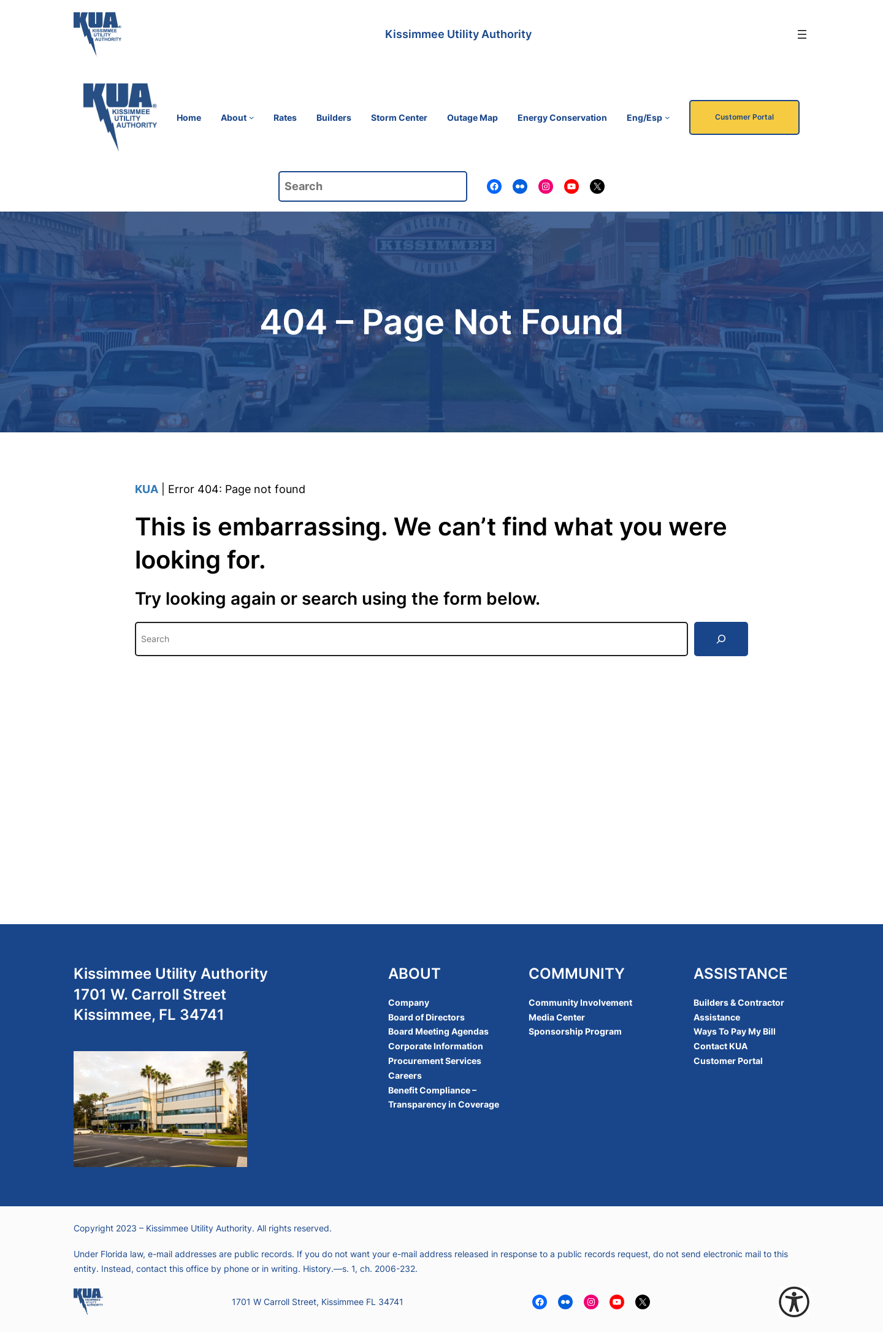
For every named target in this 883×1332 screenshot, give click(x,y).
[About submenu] (251, 117)
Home (189, 117)
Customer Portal (744, 116)
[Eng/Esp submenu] (667, 117)
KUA (146, 489)
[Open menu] (802, 34)
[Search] (721, 639)
